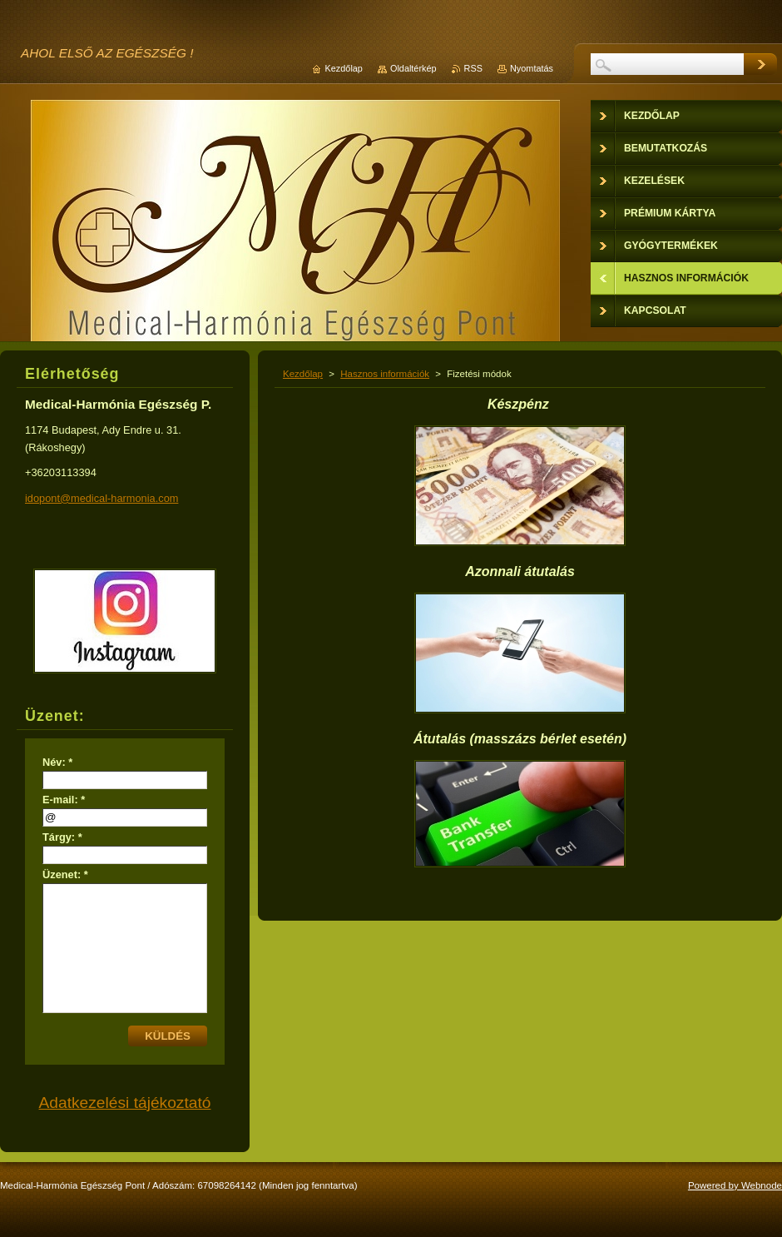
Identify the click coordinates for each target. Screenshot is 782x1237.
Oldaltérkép (413, 68)
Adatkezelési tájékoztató (125, 1102)
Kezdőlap (303, 374)
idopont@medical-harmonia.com (101, 498)
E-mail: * (63, 799)
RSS (473, 68)
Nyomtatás (531, 68)
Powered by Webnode (735, 1185)
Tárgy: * (62, 837)
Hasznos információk (384, 374)
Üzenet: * (65, 874)
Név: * (57, 762)
